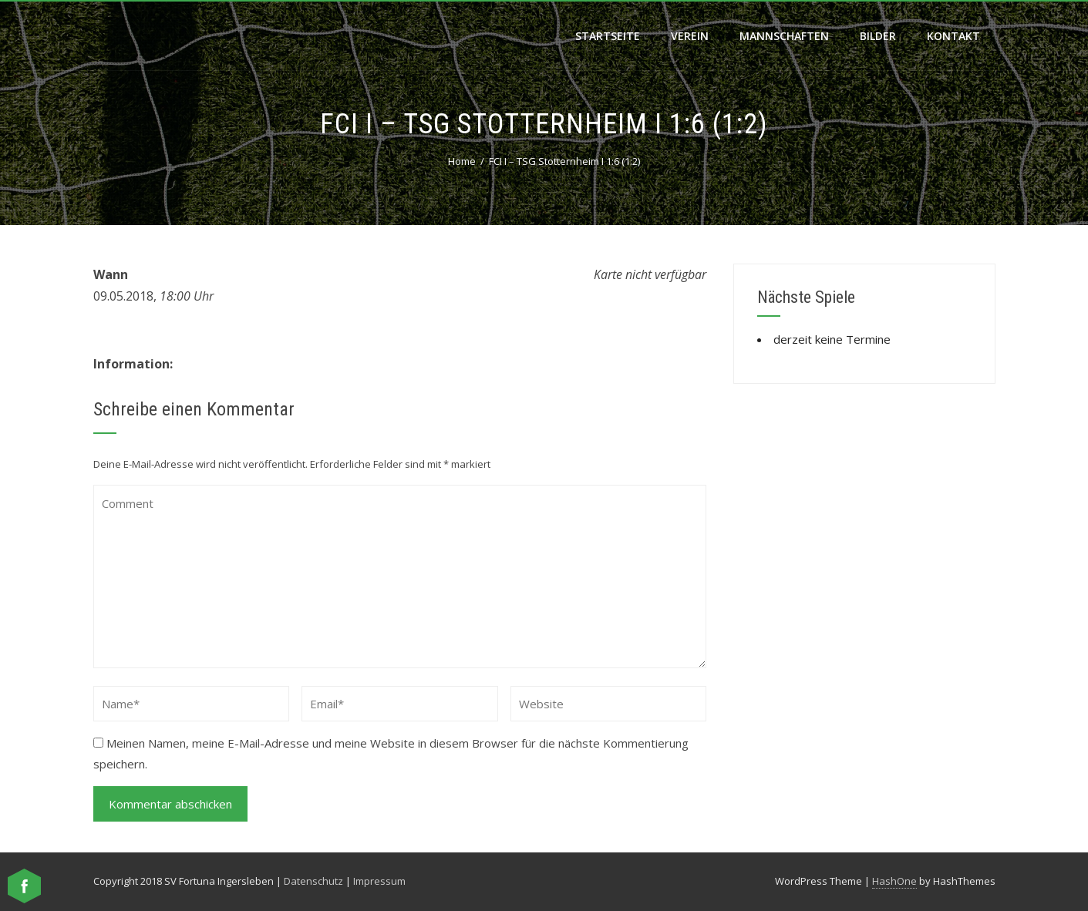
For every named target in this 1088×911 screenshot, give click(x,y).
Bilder (878, 36)
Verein (690, 36)
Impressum (379, 881)
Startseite (607, 36)
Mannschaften (784, 36)
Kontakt (953, 36)
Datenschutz (313, 881)
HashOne (894, 881)
